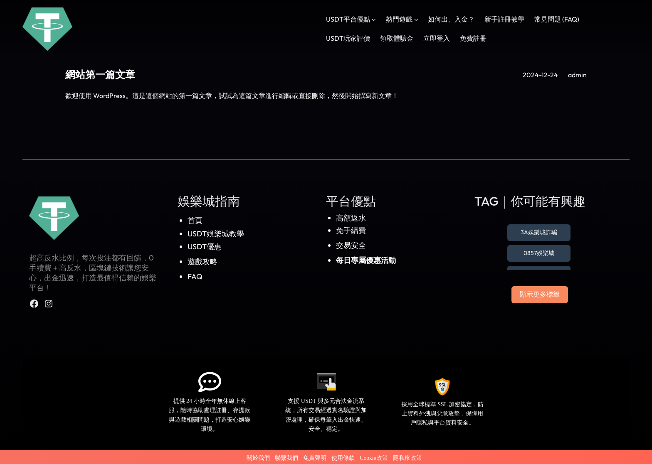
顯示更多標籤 (540, 294)
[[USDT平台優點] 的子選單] (374, 19)
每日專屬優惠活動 (366, 260)
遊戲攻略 (202, 261)
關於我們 (258, 458)
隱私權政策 (407, 458)
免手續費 (351, 230)
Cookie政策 (374, 458)
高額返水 (351, 218)
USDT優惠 (205, 246)
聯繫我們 (286, 458)
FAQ (195, 276)
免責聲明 (314, 458)
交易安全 (351, 245)
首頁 (195, 220)
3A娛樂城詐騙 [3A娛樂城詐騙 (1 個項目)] (539, 232)
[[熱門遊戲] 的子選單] (416, 19)
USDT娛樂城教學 (216, 233)
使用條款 (343, 458)
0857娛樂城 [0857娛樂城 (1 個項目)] (539, 253)
